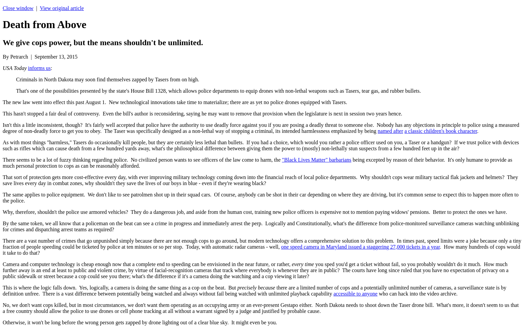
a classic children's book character (440, 131)
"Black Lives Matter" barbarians (316, 160)
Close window (18, 8)
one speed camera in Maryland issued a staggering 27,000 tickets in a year (360, 247)
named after (390, 131)
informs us (39, 68)
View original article (62, 8)
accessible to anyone (355, 294)
